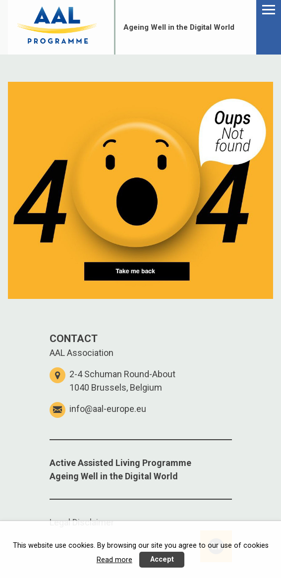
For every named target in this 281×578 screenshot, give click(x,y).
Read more (114, 560)
